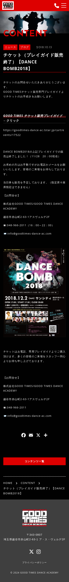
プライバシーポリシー (34, 562)
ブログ (24, 47)
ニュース (10, 47)
